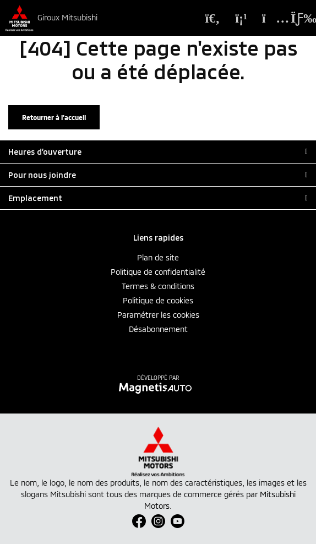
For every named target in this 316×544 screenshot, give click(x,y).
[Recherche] (212, 18)
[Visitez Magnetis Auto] (158, 387)
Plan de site (158, 257)
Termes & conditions (158, 286)
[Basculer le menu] (296, 18)
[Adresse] (269, 18)
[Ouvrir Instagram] (158, 521)
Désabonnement (158, 329)
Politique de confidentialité (158, 271)
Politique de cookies (158, 300)
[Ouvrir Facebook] (139, 521)
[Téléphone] (241, 18)
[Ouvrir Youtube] (177, 521)
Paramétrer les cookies (158, 314)
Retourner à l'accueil (54, 117)
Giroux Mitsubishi (67, 17)
